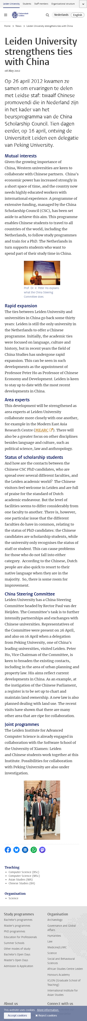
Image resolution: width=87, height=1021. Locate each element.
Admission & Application (18, 909)
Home (7, 26)
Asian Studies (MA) (21, 822)
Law (50, 884)
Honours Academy (58, 917)
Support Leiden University (19, 958)
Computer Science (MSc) (24, 818)
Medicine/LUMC (57, 890)
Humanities (54, 878)
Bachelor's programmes (18, 862)
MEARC (41, 432)
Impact (8, 969)
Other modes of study (17, 891)
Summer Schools (14, 885)
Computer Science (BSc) (24, 815)
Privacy (8, 1002)
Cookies (8, 997)
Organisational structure (63, 3)
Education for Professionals (20, 880)
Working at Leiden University (21, 952)
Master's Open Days (16, 903)
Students (27, 3)
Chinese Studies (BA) (22, 826)
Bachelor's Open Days (17, 897)
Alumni (8, 963)
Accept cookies (17, 1015)
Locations (9, 985)
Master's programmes (17, 868)
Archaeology (55, 862)
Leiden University (11, 3)
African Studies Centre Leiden (65, 911)
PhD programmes (14, 874)
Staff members (41, 3)
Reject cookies (47, 1015)
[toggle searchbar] (47, 15)
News (18, 26)
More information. (48, 1010)
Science (13, 841)
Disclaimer (10, 991)
